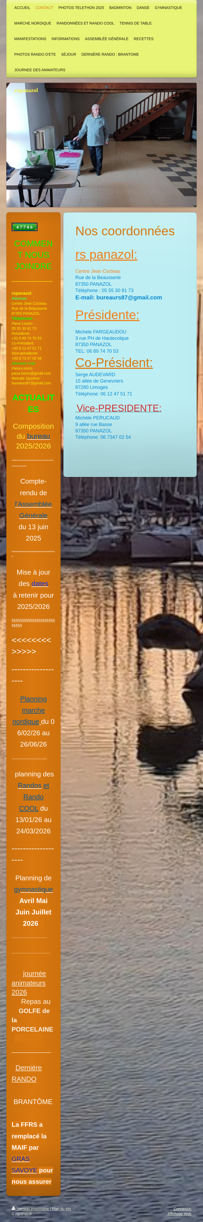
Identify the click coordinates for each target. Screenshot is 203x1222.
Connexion (182, 1209)
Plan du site (61, 1209)
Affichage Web (179, 1214)
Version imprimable (31, 1209)
